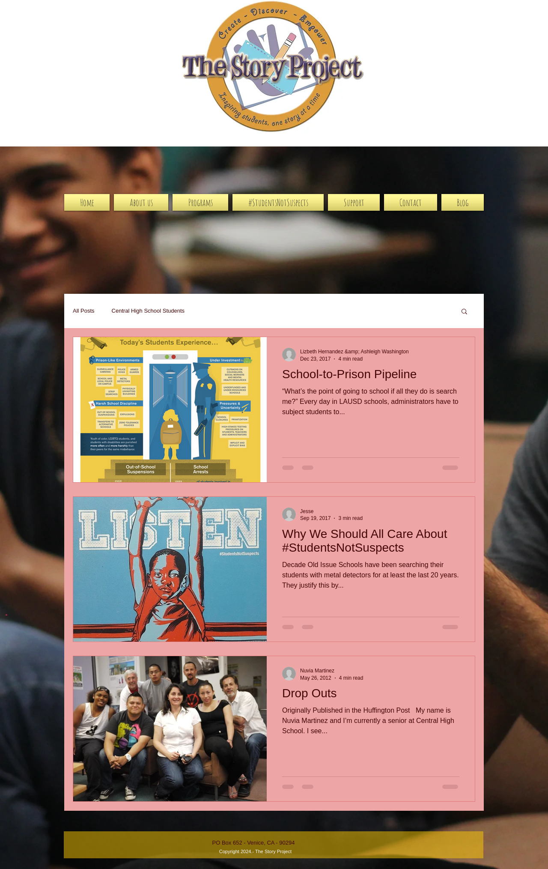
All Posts (84, 311)
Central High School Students (148, 311)
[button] (464, 312)
